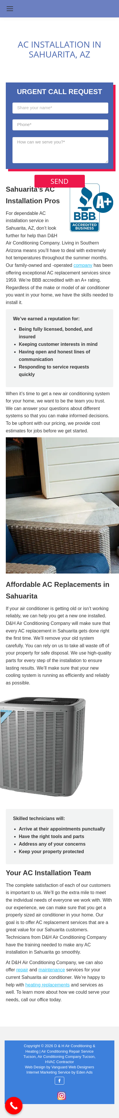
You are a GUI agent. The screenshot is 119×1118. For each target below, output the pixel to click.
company (83, 265)
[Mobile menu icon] (10, 9)
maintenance (52, 969)
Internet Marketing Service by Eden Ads (59, 1072)
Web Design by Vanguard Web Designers (59, 1067)
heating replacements (47, 984)
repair (22, 969)
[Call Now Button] (14, 1106)
